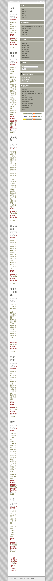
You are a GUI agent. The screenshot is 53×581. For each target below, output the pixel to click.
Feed (18, 1)
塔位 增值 (25, 30)
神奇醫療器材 (26, 101)
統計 (23, 13)
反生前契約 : (26, 49)
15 (12, 567)
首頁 (23, 9)
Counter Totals (27, 74)
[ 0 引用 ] (13, 42)
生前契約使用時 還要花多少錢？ (32, 26)
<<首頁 (13, 558)
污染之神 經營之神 (27, 103)
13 (12, 565)
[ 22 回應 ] (13, 121)
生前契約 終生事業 (27, 99)
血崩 (23, 109)
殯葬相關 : (25, 43)
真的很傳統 (25, 107)
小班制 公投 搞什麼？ (28, 91)
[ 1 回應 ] (13, 39)
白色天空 (24, 17)
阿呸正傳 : (25, 55)
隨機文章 (24, 23)
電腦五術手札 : (26, 57)
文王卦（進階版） (27, 28)
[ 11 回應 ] (13, 342)
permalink (13, 44)
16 (14, 567)
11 (12, 563)
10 (16, 562)
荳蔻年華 (24, 34)
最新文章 (24, 86)
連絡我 (24, 11)
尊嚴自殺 (24, 90)
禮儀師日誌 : (26, 45)
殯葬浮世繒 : (26, 47)
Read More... (12, 35)
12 (15, 563)
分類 (23, 40)
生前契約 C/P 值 (27, 97)
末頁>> (13, 570)
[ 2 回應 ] (13, 212)
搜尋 (23, 62)
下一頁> (13, 568)
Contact (41, 1)
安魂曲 (24, 15)
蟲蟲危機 (24, 32)
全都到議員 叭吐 (27, 105)
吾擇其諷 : (25, 53)
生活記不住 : (26, 51)
